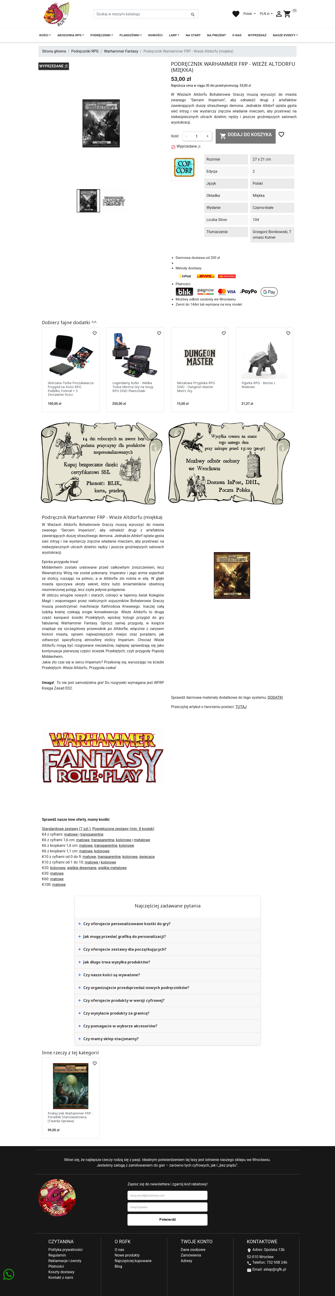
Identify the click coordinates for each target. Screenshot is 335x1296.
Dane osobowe (193, 1249)
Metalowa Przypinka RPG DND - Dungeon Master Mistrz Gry (196, 387)
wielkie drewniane (81, 868)
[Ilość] (197, 136)
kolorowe (124, 840)
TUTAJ (241, 707)
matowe (71, 834)
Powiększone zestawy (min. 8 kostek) (123, 829)
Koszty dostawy (61, 1272)
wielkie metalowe (112, 868)
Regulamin (57, 1255)
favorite (236, 14)
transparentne (91, 834)
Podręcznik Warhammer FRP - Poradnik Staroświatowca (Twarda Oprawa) (70, 1117)
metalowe (142, 840)
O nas (119, 1249)
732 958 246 (277, 1262)
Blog (118, 1266)
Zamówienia (191, 1255)
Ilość (175, 136)
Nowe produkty (127, 1255)
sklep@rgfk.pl (274, 1269)
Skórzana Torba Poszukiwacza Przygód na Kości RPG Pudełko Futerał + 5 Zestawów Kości (71, 389)
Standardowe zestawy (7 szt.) (66, 829)
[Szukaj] (146, 14)
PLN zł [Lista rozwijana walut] (265, 14)
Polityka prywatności (65, 1249)
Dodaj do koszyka (246, 136)
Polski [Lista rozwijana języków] (248, 14)
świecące (147, 856)
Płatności (56, 1266)
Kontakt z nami (60, 1277)
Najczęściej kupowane (133, 1261)
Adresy (186, 1261)
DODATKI (275, 697)
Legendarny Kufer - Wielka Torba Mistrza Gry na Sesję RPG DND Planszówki (132, 387)
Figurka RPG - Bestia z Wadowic (258, 385)
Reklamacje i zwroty (64, 1261)
